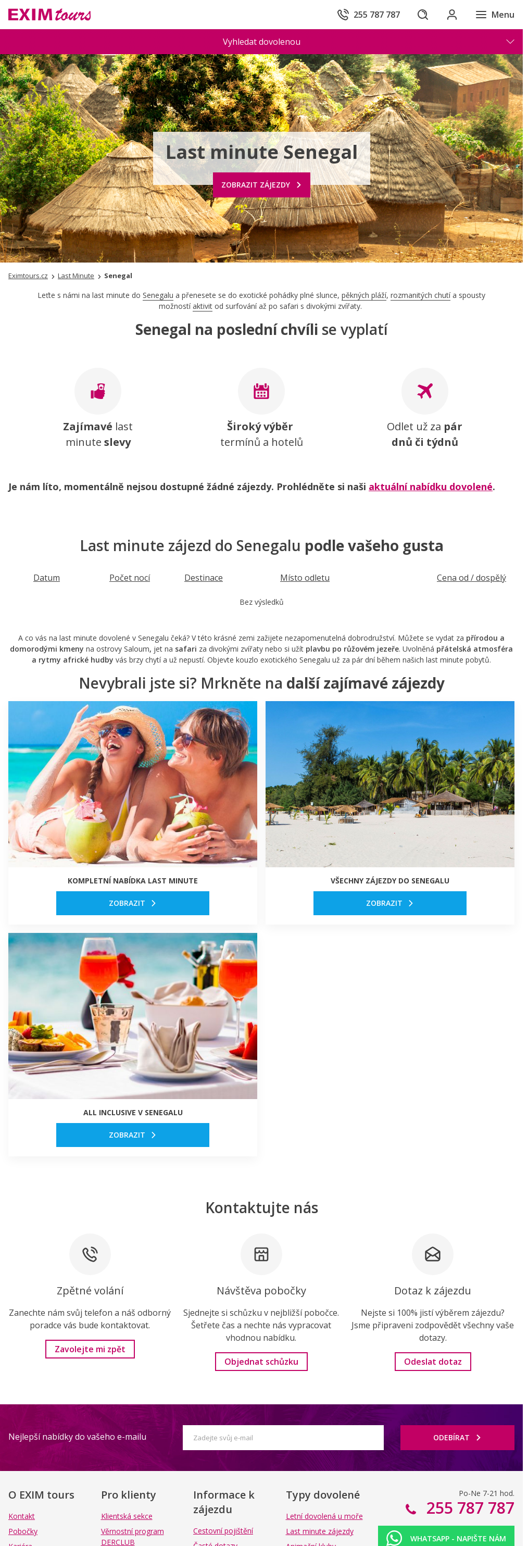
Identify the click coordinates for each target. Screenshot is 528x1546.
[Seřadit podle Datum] (46, 577)
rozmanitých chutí (420, 295)
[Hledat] (423, 14)
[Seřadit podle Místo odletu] (305, 577)
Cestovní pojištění (223, 1531)
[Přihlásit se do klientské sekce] (452, 14)
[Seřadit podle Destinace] (203, 577)
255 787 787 (468, 1507)
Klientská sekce (127, 1516)
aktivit (202, 306)
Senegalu (158, 295)
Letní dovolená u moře (324, 1516)
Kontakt (21, 1516)
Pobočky (22, 1531)
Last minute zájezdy (320, 1531)
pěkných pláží (364, 295)
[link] (132, 903)
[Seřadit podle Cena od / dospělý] (471, 577)
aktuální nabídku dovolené (431, 486)
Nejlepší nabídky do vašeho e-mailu (77, 1436)
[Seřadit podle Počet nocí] (129, 577)
